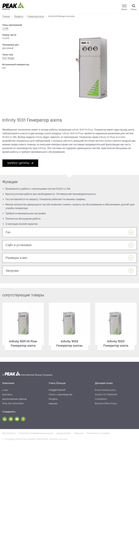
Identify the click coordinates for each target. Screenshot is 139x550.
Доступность (9, 433)
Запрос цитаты (18, 163)
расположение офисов (14, 399)
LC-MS (5, 28)
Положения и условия (98, 433)
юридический (63, 433)
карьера (53, 403)
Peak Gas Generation (13, 403)
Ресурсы (53, 399)
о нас (5, 390)
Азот (4, 58)
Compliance (101, 399)
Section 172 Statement (106, 394)
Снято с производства (60, 394)
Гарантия (78, 433)
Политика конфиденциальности (36, 433)
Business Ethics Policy (106, 403)
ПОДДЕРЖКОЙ (57, 390)
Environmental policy (105, 390)
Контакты (7, 394)
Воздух (11, 58)
